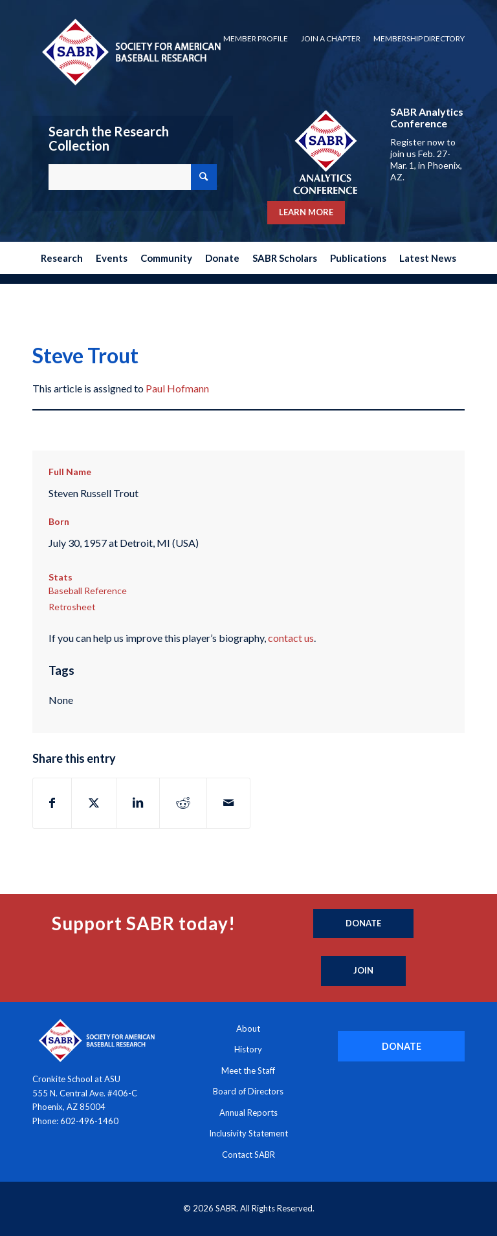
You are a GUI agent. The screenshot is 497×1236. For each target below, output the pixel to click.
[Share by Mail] (228, 802)
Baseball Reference (88, 590)
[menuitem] (255, 39)
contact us (291, 638)
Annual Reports (248, 1112)
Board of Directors (248, 1091)
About (248, 1028)
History (248, 1049)
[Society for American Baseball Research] (130, 51)
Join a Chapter (330, 38)
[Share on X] (94, 802)
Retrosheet (72, 606)
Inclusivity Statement (248, 1133)
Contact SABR (248, 1154)
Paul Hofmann (177, 388)
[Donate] (363, 924)
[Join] (363, 971)
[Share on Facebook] (52, 802)
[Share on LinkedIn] (137, 802)
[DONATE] (401, 1046)
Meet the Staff (248, 1070)
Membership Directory (419, 38)
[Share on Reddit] (183, 802)
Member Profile (255, 38)
